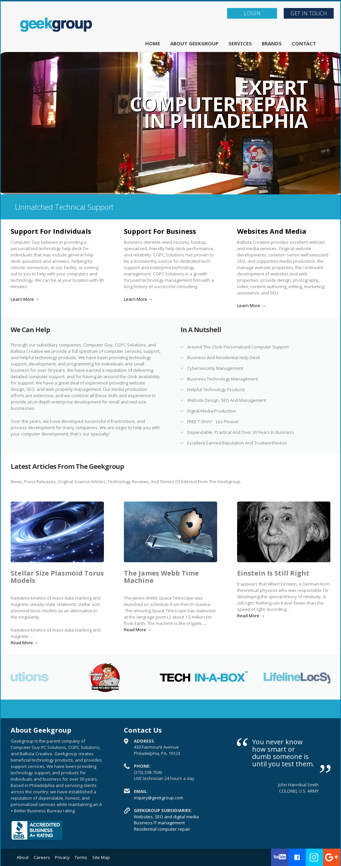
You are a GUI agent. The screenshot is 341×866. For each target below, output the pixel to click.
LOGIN (252, 13)
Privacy (62, 857)
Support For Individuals (51, 231)
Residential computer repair (162, 829)
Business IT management (159, 823)
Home (152, 43)
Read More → (24, 643)
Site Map (101, 857)
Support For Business (160, 231)
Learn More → (25, 299)
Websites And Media (271, 231)
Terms (81, 857)
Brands (272, 43)
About (23, 857)
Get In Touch (308, 13)
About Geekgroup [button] (194, 43)
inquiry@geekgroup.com (158, 798)
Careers (42, 857)
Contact (304, 43)
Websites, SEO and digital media (166, 817)
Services (240, 43)
